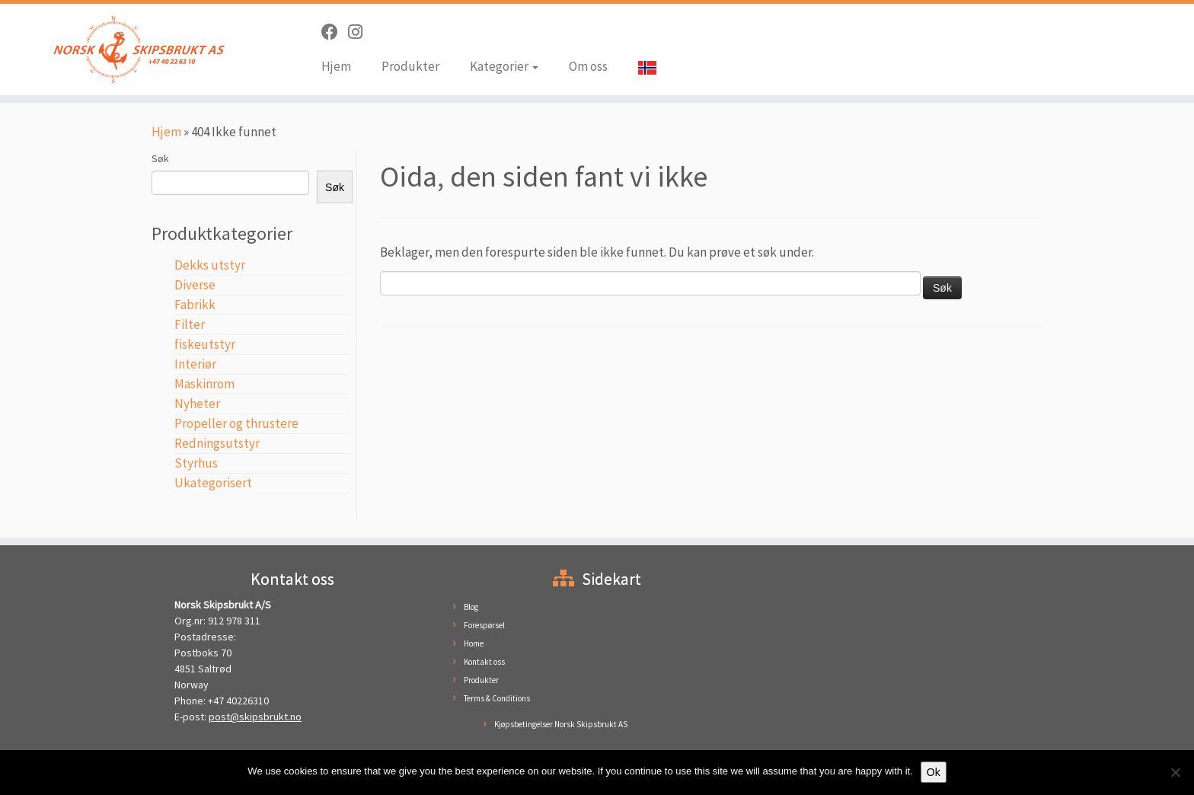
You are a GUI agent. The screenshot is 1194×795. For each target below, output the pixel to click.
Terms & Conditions (497, 698)
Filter (189, 324)
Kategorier (504, 66)
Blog (471, 607)
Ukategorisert (213, 482)
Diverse (194, 284)
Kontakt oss (484, 661)
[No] (1175, 772)
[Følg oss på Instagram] (360, 32)
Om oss (588, 66)
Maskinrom (204, 383)
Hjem (336, 66)
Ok (933, 772)
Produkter (410, 66)
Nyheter (197, 403)
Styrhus (196, 463)
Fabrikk (194, 304)
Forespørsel (484, 625)
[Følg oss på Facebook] (334, 32)
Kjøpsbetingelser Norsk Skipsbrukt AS (560, 724)
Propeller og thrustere (236, 423)
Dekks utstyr (209, 265)
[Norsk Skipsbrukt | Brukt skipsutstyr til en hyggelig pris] (138, 49)
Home (474, 643)
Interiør (195, 364)
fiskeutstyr (204, 344)
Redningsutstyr (217, 443)
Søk (160, 158)
